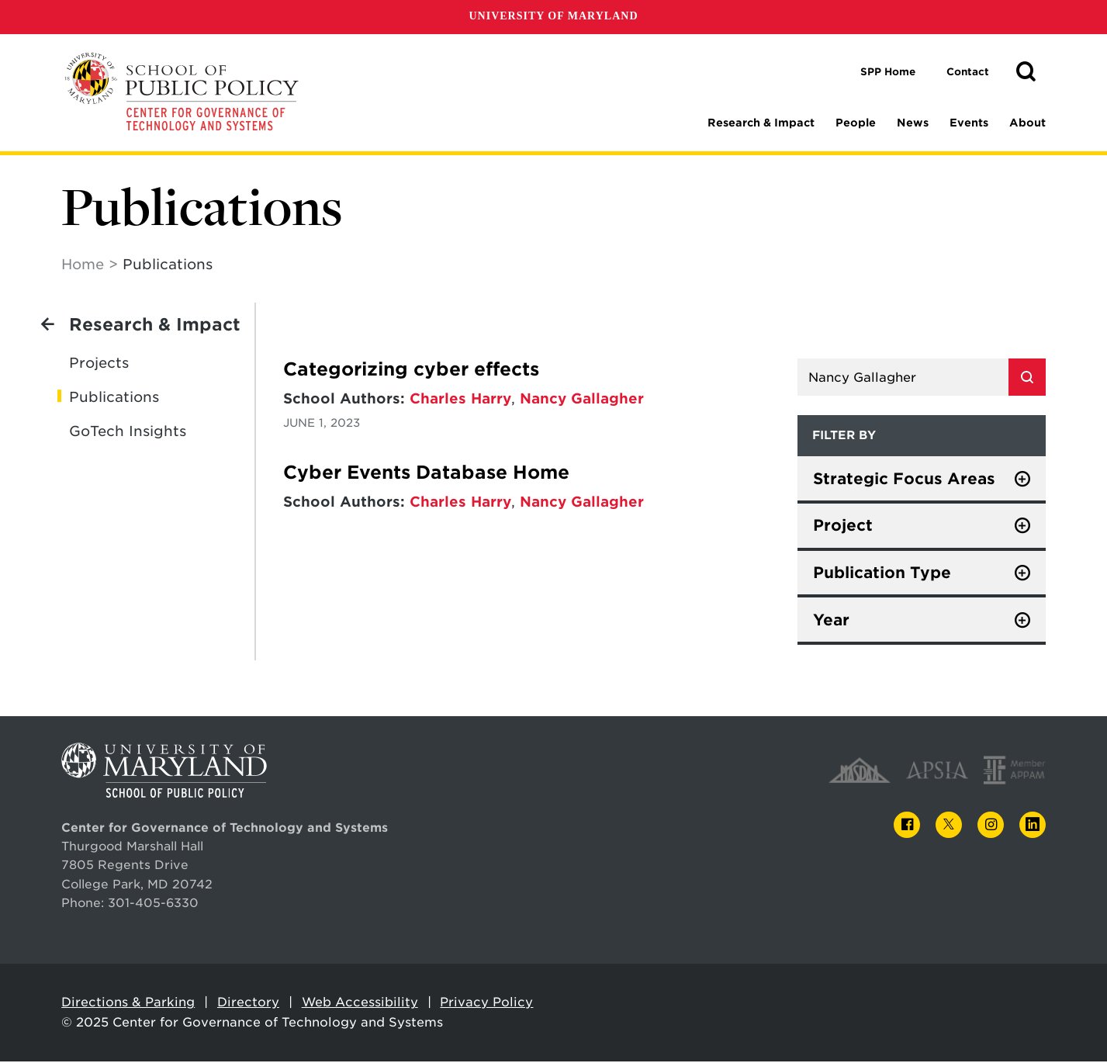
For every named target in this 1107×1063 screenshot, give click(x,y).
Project (843, 526)
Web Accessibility (360, 1002)
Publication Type (882, 573)
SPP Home (887, 72)
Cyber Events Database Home (426, 473)
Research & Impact (761, 122)
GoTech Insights (127, 432)
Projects (99, 363)
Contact (967, 72)
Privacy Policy (486, 1002)
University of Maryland (553, 16)
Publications (114, 398)
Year (831, 620)
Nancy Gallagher (582, 399)
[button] (1025, 72)
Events (969, 122)
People (855, 122)
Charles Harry (460, 399)
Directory (248, 1002)
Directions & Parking (128, 1002)
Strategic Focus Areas (904, 479)
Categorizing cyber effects (411, 370)
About (1027, 122)
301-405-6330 (153, 903)
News (913, 122)
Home (82, 265)
